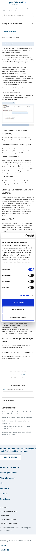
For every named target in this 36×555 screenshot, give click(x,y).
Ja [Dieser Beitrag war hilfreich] (13, 374)
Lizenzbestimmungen (8, 519)
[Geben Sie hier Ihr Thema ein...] (18, 15)
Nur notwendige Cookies (18, 317)
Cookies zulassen (18, 302)
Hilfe (2, 483)
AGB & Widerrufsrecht (8, 512)
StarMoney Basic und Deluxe (23, 9)
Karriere (4, 550)
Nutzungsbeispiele (8, 473)
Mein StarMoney (7, 478)
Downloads (5, 499)
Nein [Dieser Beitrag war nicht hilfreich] (24, 374)
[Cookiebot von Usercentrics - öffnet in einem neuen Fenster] (25, 235)
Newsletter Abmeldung (8, 523)
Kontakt (3, 494)
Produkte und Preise (9, 467)
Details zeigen (25, 295)
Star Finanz (27, 541)
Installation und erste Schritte (9, 11)
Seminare (4, 488)
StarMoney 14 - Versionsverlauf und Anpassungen (17, 417)
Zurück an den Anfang (9, 400)
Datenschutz (5, 515)
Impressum (4, 508)
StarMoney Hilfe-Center (8, 9)
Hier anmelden (11, 457)
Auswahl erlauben (18, 310)
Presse (3, 545)
